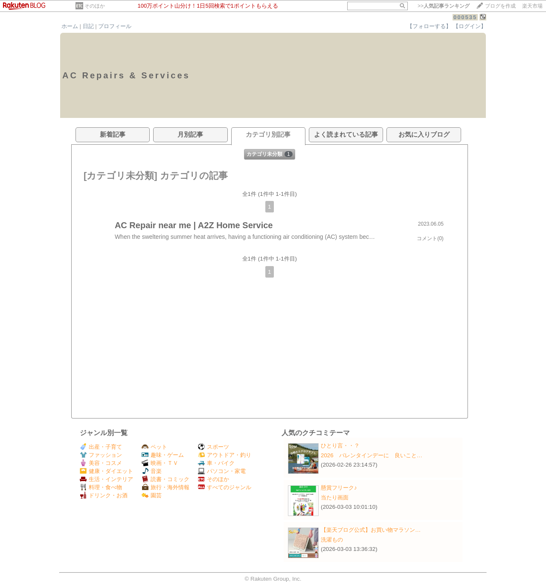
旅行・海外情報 (165, 487)
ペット (154, 447)
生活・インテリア (106, 479)
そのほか (94, 6)
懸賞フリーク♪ (339, 488)
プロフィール (114, 26)
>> (444, 6)
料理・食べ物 (101, 487)
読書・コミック (165, 479)
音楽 (152, 471)
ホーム (69, 26)
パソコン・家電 (222, 471)
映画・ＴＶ (160, 463)
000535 (465, 17)
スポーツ (213, 447)
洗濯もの (332, 539)
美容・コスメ (101, 463)
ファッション (101, 455)
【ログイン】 (469, 26)
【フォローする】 (429, 26)
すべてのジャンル (224, 487)
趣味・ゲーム (163, 455)
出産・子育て (101, 447)
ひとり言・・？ (340, 445)
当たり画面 (335, 497)
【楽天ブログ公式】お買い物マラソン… (371, 530)
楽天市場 (532, 6)
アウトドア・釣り (224, 455)
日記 (88, 26)
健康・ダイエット (106, 471)
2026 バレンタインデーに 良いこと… (371, 455)
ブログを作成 (500, 6)
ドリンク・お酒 (104, 495)
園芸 (152, 495)
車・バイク (216, 463)
